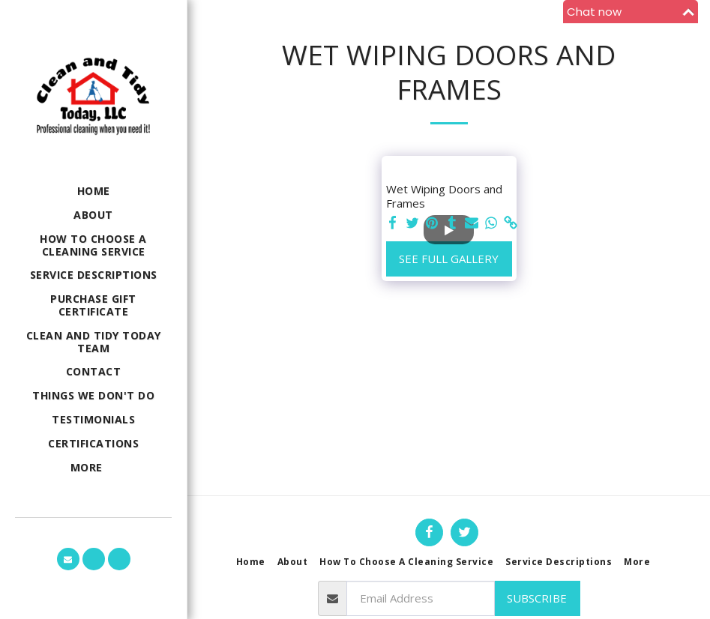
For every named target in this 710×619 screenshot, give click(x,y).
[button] (68, 559)
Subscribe (537, 598)
